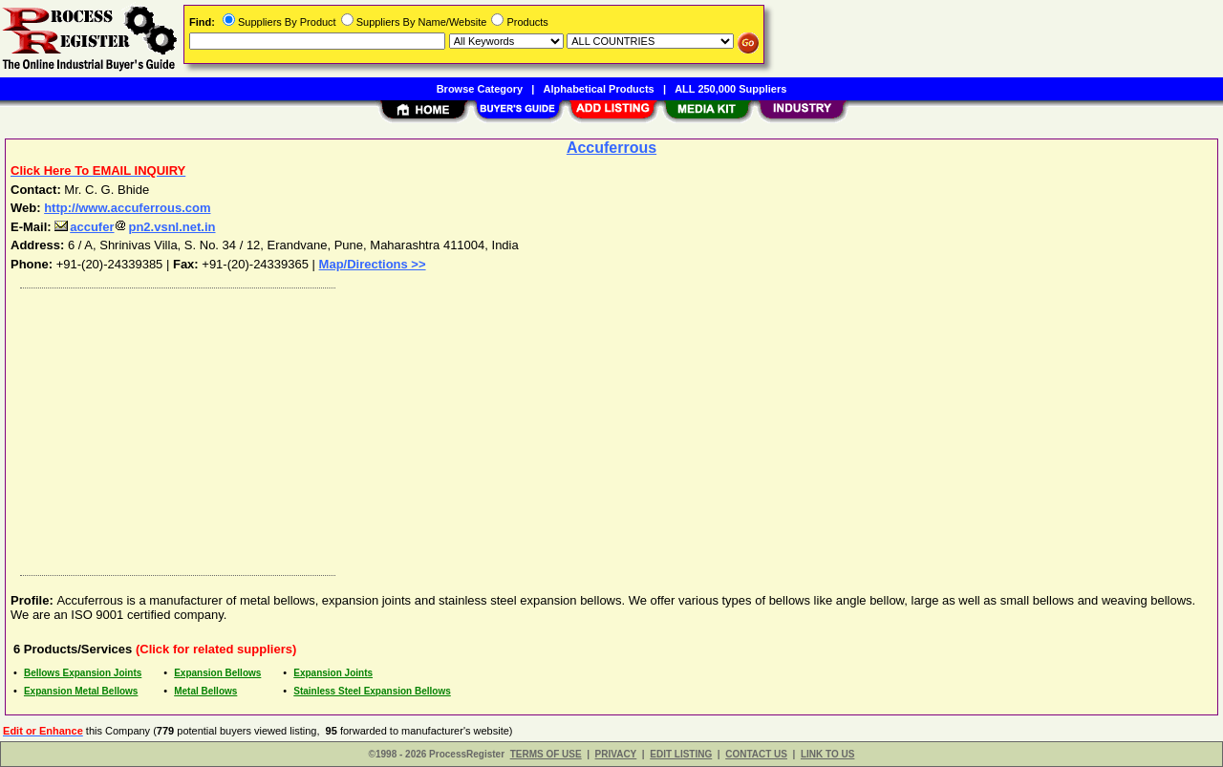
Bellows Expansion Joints (82, 673)
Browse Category (480, 89)
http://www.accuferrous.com (127, 208)
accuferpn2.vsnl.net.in (134, 227)
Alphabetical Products (599, 89)
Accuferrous (611, 147)
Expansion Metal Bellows (81, 691)
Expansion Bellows (217, 673)
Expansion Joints (333, 673)
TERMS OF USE (546, 754)
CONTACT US (756, 754)
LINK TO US (827, 754)
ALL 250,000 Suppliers (730, 89)
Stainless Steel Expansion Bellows (372, 691)
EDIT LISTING (681, 754)
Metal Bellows (205, 691)
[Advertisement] (585, 427)
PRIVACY (616, 754)
